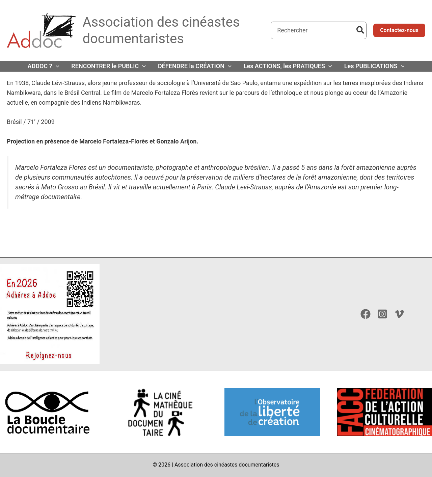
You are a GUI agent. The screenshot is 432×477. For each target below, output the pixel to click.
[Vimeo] (399, 314)
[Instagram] (382, 314)
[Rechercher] (360, 30)
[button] (399, 30)
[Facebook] (365, 314)
